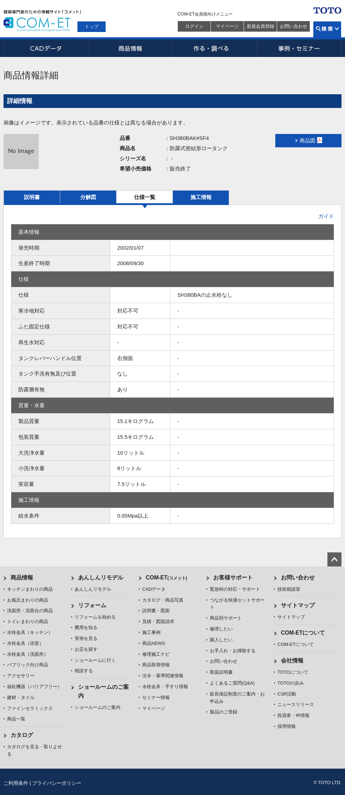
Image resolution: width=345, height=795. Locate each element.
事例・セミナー (299, 48)
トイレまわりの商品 (27, 621)
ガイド (326, 216)
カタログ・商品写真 (162, 600)
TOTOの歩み (290, 683)
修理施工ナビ (156, 654)
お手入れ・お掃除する (233, 650)
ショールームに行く (95, 660)
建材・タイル (20, 697)
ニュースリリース (295, 704)
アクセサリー (20, 675)
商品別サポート (226, 618)
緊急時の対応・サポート (235, 589)
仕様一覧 (144, 197)
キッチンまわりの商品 (30, 589)
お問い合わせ (293, 26)
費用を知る (86, 627)
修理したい (221, 628)
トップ (92, 26)
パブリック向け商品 (27, 664)
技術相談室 (288, 589)
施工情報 (201, 197)
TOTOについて (292, 672)
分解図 (88, 197)
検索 (327, 29)
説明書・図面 (156, 610)
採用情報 (286, 726)
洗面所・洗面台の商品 (30, 610)
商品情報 (130, 48)
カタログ (22, 735)
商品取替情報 (156, 664)
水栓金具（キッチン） (30, 632)
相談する (84, 670)
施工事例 (151, 632)
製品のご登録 (223, 711)
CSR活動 (286, 694)
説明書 (32, 197)
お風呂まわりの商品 (27, 600)
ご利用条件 (16, 783)
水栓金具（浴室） (25, 643)
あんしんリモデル (100, 578)
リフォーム (92, 605)
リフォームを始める (95, 617)
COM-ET (166, 578)
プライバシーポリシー (56, 783)
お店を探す (86, 649)
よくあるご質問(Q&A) (232, 683)
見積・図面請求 (158, 621)
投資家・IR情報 (293, 715)
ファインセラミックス (30, 708)
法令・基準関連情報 (162, 675)
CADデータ (46, 48)
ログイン (194, 26)
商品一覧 (16, 719)
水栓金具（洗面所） (27, 654)
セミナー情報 (156, 697)
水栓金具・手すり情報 (165, 686)
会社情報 (292, 660)
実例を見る (86, 638)
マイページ (227, 26)
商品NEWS (153, 643)
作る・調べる (214, 48)
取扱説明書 (221, 672)
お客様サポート (233, 578)
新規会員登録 (260, 26)
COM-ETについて (303, 633)
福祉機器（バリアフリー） (34, 686)
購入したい (221, 639)
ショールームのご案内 (97, 707)
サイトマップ (298, 605)
